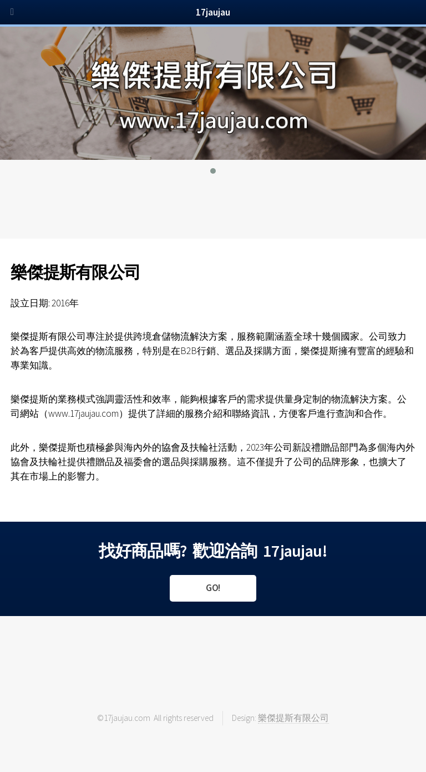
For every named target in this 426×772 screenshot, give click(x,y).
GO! (213, 588)
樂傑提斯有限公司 (293, 718)
